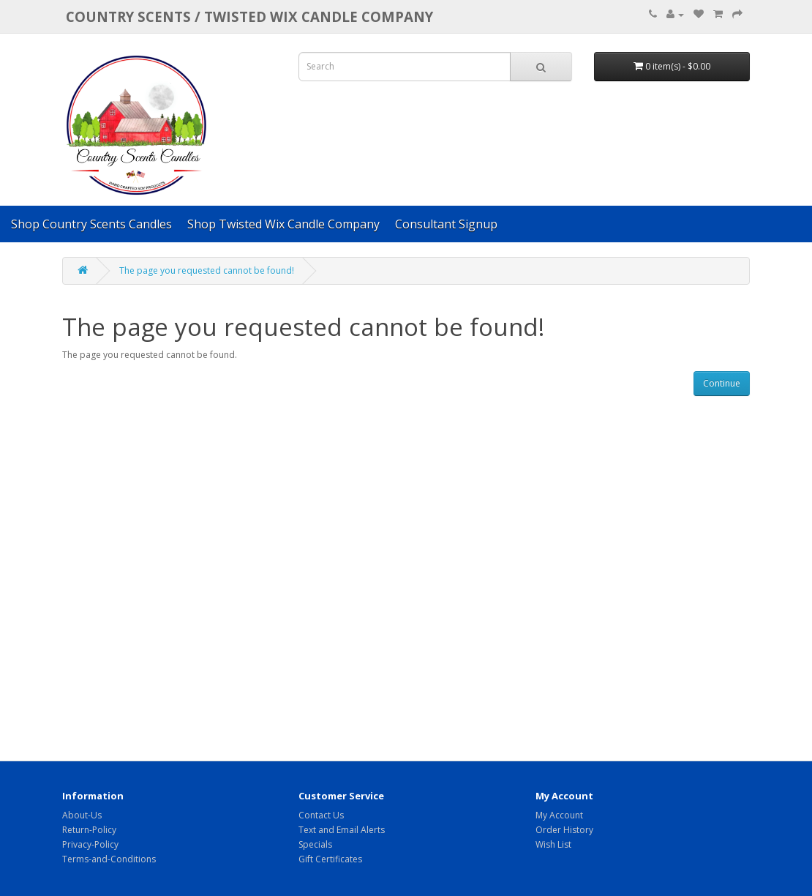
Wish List (553, 844)
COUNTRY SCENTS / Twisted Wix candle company (249, 16)
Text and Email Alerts (341, 830)
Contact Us (321, 815)
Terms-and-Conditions (109, 859)
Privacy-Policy (90, 844)
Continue (721, 383)
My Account (559, 815)
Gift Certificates (330, 859)
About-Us (82, 815)
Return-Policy (89, 830)
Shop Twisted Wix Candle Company (283, 224)
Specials (315, 844)
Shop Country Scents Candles (91, 224)
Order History (564, 830)
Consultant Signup (446, 224)
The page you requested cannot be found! (206, 270)
